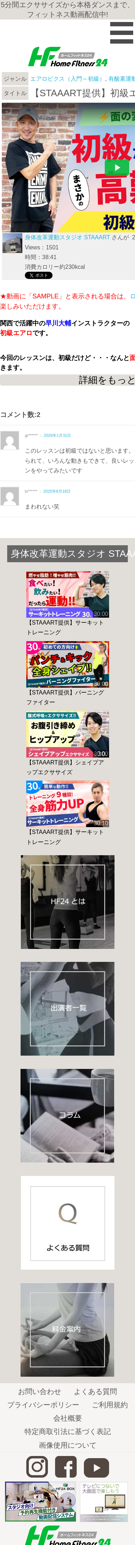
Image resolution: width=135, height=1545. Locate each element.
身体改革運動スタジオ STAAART (67, 237)
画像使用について (67, 1445)
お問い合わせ (39, 1391)
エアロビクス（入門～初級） (67, 79)
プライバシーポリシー (43, 1405)
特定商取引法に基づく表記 (67, 1431)
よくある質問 (95, 1391)
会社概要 (67, 1418)
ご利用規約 (110, 1405)
